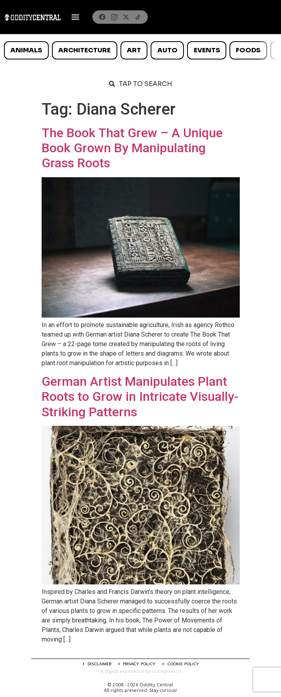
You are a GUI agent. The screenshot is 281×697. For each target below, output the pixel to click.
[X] (126, 17)
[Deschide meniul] (75, 17)
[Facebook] (102, 17)
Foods (248, 50)
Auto (167, 50)
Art (134, 50)
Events (207, 50)
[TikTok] (138, 17)
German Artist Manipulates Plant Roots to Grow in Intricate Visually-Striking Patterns (140, 396)
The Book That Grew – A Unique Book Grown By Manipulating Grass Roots (132, 148)
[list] (140, 50)
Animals (26, 50)
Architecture (84, 50)
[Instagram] (114, 17)
